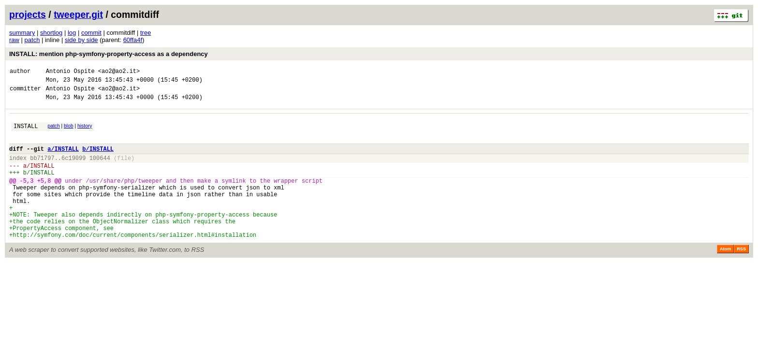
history (84, 131)
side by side (81, 40)
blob (68, 131)
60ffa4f (133, 40)
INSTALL (26, 133)
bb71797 (42, 169)
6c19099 (73, 169)
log (72, 32)
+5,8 (44, 196)
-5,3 (27, 196)
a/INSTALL (63, 159)
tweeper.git (78, 14)
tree (145, 32)
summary (22, 32)
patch (32, 40)
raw (14, 40)
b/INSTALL (98, 159)
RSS (741, 276)
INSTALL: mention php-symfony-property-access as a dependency (108, 54)
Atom (725, 276)
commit (91, 32)
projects (27, 14)
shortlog (51, 32)
